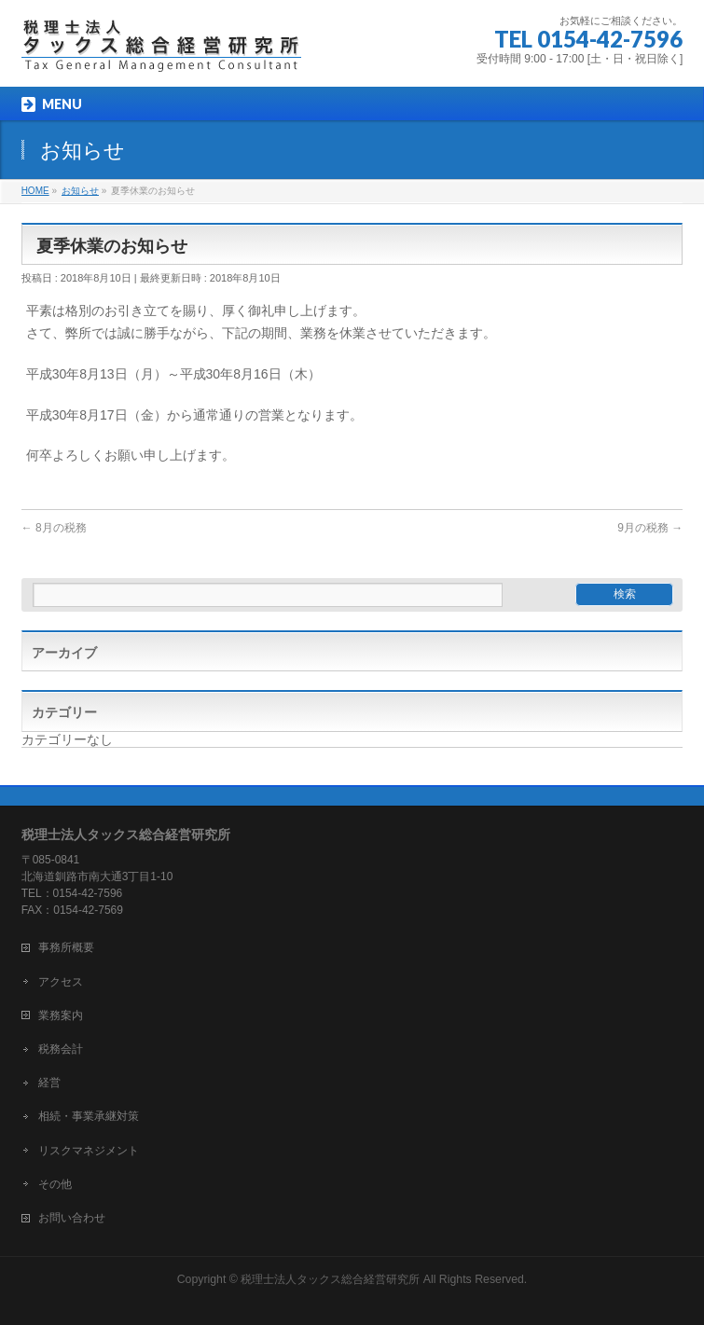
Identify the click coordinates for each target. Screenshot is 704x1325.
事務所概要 (66, 947)
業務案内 (60, 1015)
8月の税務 (54, 527)
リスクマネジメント (88, 1150)
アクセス (60, 981)
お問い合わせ (71, 1217)
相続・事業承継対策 (88, 1116)
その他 (55, 1184)
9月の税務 (650, 527)
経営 (49, 1082)
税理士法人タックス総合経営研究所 (330, 1279)
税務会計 (60, 1049)
